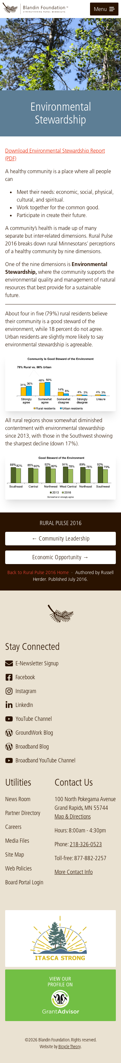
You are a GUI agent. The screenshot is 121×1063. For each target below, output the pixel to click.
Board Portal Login (24, 882)
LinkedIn (19, 705)
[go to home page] (60, 9)
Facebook (20, 677)
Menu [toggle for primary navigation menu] (104, 9)
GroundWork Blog (29, 733)
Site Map (14, 854)
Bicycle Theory (69, 1046)
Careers (13, 826)
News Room (17, 799)
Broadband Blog (27, 746)
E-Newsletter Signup (31, 663)
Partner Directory (22, 813)
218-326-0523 (86, 844)
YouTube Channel (28, 719)
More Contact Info (74, 872)
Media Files (17, 840)
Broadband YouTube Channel (40, 760)
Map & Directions (73, 816)
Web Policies (18, 868)
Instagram (20, 691)
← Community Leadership (61, 538)
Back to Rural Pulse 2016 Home (38, 572)
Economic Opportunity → (60, 557)
